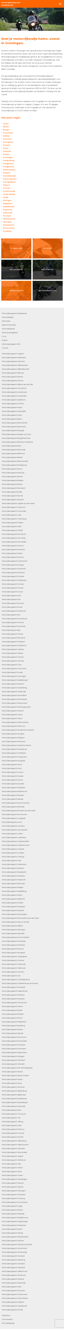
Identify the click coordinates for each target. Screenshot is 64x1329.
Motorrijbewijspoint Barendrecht (14, 423)
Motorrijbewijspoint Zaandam (13, 1264)
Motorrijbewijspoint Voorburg (13, 1198)
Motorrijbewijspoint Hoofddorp (14, 753)
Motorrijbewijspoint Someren (13, 1087)
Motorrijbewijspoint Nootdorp (13, 945)
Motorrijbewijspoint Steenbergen (15, 1102)
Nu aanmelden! (16, 248)
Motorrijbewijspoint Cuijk (11, 515)
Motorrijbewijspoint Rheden (13, 1014)
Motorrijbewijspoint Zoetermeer (14, 1294)
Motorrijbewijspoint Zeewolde (14, 1283)
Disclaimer (6, 1315)
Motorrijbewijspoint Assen (12, 407)
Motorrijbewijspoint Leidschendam (15, 841)
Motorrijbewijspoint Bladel (12, 457)
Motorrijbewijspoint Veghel (12, 1156)
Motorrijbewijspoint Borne (12, 469)
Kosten (4, 340)
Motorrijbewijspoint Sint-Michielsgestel (17, 1068)
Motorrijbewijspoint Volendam (14, 1195)
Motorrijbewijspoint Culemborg (14, 519)
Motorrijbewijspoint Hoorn (12, 764)
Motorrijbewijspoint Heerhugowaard (16, 707)
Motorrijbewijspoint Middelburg (14, 891)
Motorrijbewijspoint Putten (12, 1006)
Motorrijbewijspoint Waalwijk (13, 1214)
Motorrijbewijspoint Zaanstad (13, 1267)
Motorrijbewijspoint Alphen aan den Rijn (17, 384)
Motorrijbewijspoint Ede (11, 599)
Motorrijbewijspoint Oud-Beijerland (16, 979)
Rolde (5, 197)
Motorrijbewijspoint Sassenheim (14, 1052)
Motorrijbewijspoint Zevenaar (13, 1291)
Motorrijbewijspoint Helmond (13, 726)
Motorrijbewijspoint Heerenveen (14, 703)
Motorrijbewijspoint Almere (12, 381)
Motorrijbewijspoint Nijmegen (13, 930)
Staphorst (7, 209)
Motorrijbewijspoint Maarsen (13, 868)
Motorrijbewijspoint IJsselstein (13, 788)
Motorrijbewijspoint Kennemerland (15, 803)
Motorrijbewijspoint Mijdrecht (13, 899)
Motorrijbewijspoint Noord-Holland (15, 937)
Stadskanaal (10, 3)
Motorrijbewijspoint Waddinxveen (15, 1218)
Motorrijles (6, 321)
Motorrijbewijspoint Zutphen (13, 1302)
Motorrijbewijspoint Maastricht (14, 880)
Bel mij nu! (47, 248)
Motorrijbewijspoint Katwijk (12, 799)
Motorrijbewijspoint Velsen (12, 1168)
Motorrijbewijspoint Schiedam (13, 1060)
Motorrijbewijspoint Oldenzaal (13, 968)
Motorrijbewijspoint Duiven (12, 592)
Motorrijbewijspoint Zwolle (12, 1310)
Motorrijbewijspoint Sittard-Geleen (15, 1075)
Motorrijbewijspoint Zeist (11, 1287)
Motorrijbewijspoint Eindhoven (14, 611)
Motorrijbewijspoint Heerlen (13, 711)
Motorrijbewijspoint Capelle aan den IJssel (18, 503)
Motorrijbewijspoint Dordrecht (14, 569)
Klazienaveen (9, 170)
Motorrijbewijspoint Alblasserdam (15, 365)
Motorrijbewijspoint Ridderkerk (14, 1022)
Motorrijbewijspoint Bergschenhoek (16, 438)
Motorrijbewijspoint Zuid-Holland (15, 1298)
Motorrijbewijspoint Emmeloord (14, 619)
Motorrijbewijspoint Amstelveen (14, 392)
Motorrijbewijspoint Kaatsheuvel (14, 791)
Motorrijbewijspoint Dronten (13, 584)
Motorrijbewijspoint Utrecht (12, 1137)
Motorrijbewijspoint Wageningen (15, 1221)
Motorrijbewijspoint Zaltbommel (14, 1271)
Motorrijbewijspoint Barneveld (14, 427)
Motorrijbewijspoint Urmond (13, 1133)
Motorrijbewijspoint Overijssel (13, 987)
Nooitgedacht (9, 182)
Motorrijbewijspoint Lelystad (13, 849)
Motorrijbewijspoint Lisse (11, 860)
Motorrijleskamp (8, 329)
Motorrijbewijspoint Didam (12, 553)
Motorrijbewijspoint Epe (11, 630)
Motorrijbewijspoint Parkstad (13, 995)
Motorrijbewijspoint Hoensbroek (14, 749)
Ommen (7, 188)
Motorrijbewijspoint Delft (11, 526)
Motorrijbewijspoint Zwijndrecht (14, 1306)
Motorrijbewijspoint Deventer (13, 549)
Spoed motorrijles (9, 325)
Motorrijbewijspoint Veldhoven (14, 1160)
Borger (6, 130)
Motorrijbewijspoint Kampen (13, 795)
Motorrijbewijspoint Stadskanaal (14, 313)
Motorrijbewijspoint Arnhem (13, 404)
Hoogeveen (8, 163)
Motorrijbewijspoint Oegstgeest (14, 956)
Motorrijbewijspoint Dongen (13, 565)
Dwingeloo (8, 142)
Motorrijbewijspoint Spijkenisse (14, 1095)
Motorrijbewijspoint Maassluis (13, 876)
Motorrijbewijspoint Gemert (13, 657)
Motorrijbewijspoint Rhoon (12, 1018)
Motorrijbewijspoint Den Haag (13, 538)
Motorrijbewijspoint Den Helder (14, 542)
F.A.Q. (4, 336)
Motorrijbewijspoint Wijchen (13, 1241)
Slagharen (7, 203)
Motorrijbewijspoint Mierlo (12, 895)
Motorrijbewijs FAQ (48, 291)
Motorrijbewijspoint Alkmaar (13, 373)
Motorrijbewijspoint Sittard (12, 1072)
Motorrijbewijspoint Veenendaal (14, 1152)
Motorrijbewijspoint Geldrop (13, 649)
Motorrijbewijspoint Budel (12, 492)
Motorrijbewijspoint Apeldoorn (14, 400)
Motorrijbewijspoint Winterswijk (14, 1252)
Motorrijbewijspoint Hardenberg (14, 688)
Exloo (5, 148)
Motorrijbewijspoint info (11, 344)
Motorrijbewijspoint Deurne (12, 546)
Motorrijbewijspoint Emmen (13, 622)
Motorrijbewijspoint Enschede (13, 626)
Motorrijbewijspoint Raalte (12, 1010)
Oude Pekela (9, 194)
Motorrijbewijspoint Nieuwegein (14, 914)
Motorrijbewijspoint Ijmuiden (13, 784)
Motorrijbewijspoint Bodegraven (14, 465)
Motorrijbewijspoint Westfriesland (15, 1237)
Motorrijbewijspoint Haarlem (13, 684)
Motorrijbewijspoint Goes (12, 665)
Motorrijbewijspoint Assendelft (14, 411)
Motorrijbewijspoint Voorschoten (15, 1202)
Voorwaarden (7, 1319)
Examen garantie (16, 291)
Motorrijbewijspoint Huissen (13, 776)
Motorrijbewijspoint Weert (12, 1229)
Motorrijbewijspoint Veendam (13, 1148)
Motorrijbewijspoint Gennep (13, 661)
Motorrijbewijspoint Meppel (12, 887)
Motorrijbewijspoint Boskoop (13, 473)
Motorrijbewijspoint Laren (12, 822)
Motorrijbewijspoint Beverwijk (13, 450)
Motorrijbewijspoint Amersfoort (14, 388)
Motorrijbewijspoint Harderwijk (14, 692)
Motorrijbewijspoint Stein (11, 1110)
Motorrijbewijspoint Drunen (12, 588)
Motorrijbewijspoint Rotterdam (14, 1049)
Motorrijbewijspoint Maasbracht (14, 872)
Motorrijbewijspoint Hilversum (13, 741)
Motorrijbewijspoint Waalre (12, 1210)
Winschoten (9, 228)
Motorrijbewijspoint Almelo (12, 377)
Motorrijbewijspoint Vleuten (13, 1183)
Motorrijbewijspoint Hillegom (13, 738)
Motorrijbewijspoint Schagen (13, 1056)
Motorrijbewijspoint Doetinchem (14, 561)
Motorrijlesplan (8, 317)
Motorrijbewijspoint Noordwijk (13, 941)
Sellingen (7, 200)
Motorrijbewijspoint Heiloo (12, 718)
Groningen (8, 157)
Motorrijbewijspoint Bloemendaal (15, 461)
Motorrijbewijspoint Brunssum (14, 488)
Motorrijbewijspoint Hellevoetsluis (15, 722)
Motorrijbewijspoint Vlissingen (14, 1191)
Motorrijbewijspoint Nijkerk (12, 926)
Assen (6, 123)
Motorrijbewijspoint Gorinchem (14, 668)
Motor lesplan (16, 269)
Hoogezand (8, 166)
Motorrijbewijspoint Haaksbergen (15, 680)
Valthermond (9, 219)
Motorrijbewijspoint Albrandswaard (15, 369)
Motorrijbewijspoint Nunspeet (13, 953)
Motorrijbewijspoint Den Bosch (14, 534)
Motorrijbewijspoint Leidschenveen (16, 845)
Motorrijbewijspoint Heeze (12, 715)
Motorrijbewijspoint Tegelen (13, 354)
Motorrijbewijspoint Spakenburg (14, 1091)
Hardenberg (8, 160)
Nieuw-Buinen (10, 179)
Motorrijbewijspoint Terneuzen (14, 1114)
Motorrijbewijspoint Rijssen (12, 1029)
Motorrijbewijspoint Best (11, 446)
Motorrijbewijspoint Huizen (12, 780)
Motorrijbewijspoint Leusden (13, 853)
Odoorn (6, 185)
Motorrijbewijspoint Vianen (12, 1175)
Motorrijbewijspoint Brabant (12, 480)
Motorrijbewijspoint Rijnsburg (13, 1026)
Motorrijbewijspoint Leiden (12, 834)
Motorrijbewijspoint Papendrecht (15, 991)
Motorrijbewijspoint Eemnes (13, 603)
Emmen (6, 145)
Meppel (6, 173)
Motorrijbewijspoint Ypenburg (13, 1260)
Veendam (7, 222)
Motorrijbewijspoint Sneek (12, 1079)
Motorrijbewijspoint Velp (11, 1164)
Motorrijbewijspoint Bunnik (12, 496)
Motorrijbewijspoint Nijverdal (13, 933)
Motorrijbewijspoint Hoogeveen (14, 757)
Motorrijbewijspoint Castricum (14, 507)
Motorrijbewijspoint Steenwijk (13, 1106)
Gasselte (7, 151)
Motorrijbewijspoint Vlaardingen (14, 1179)
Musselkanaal (9, 176)
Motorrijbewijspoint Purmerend (14, 1003)
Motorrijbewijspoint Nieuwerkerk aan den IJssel (20, 918)
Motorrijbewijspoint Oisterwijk (13, 964)
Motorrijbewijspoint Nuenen (13, 949)
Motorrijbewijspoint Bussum (13, 500)
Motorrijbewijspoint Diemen (13, 557)
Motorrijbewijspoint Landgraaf (13, 818)
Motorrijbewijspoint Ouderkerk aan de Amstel (20, 983)
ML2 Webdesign (8, 1323)
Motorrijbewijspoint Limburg (13, 857)
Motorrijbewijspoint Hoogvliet (13, 761)
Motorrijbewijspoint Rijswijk (12, 1033)
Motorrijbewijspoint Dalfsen (12, 523)
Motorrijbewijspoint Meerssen (13, 884)
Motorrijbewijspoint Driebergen (14, 580)
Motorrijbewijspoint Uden (12, 1125)
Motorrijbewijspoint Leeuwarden (14, 830)
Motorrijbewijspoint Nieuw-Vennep (15, 922)
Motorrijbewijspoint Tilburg (12, 1122)
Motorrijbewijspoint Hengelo (13, 734)
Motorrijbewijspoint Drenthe (13, 576)
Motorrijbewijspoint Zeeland (13, 1279)
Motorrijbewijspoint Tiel (11, 1118)
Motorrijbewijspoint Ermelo (12, 634)
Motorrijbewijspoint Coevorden (14, 511)
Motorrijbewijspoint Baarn (12, 419)
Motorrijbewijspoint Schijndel (13, 1064)
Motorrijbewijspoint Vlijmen (12, 1187)
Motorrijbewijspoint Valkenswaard (15, 1145)
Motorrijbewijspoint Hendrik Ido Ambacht (18, 730)
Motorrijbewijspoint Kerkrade (13, 807)
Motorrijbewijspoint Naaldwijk (13, 907)
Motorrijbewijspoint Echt (11, 596)
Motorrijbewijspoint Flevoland (13, 638)
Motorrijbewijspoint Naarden (13, 910)
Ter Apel (7, 216)
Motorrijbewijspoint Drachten (13, 573)
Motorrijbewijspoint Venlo (12, 1171)
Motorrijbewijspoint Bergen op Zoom (16, 434)
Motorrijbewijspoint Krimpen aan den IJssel (18, 811)
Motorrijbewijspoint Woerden (13, 1256)
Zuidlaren (7, 231)
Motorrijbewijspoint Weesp (12, 1233)
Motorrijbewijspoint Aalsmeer (13, 361)
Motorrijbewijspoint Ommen (13, 972)
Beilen (6, 127)
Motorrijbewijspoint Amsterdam (14, 396)
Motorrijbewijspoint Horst (12, 768)
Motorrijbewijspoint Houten (12, 772)
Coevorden (8, 133)
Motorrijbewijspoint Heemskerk (14, 695)
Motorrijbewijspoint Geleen (12, 653)
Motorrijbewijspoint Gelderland (14, 645)
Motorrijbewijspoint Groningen (14, 676)
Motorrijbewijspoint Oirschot (13, 960)
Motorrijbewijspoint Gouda (12, 672)
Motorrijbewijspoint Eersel (12, 607)
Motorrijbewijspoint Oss (11, 976)
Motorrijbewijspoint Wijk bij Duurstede (17, 1244)
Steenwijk (7, 213)
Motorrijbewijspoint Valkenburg (14, 1141)
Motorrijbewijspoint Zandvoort (14, 1275)
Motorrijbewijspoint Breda (12, 484)
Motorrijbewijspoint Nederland (14, 357)
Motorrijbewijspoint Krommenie (14, 814)
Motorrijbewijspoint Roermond (14, 1037)
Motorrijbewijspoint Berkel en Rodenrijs (17, 442)
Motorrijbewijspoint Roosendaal (14, 1041)
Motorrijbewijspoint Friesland (13, 642)
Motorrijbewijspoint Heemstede (14, 699)
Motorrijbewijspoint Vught (12, 1206)
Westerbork (8, 225)
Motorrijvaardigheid (10, 333)
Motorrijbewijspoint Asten (12, 415)
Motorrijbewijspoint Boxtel (12, 477)
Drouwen (7, 139)
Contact (5, 348)
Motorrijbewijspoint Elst (11, 615)
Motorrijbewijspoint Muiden (12, 903)
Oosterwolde (9, 191)
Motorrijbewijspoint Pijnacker (13, 999)
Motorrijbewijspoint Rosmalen (13, 1045)
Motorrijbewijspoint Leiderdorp (14, 837)
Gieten (6, 154)
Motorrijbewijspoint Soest (12, 1083)
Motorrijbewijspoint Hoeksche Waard (16, 745)
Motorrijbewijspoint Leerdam (13, 826)
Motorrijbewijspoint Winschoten (14, 1248)
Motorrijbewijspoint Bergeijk (13, 430)
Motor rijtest (47, 269)
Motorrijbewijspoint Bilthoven (13, 453)
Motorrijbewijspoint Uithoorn (13, 1129)
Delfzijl (6, 136)
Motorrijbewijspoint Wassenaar (14, 1225)
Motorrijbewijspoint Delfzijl (12, 530)
